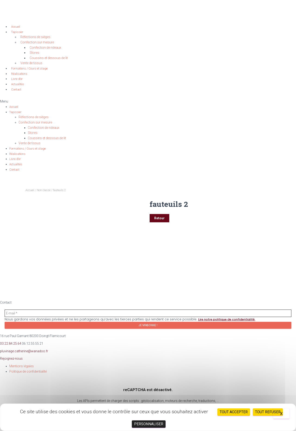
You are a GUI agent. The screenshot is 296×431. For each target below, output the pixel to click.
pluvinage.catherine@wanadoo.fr (24, 351)
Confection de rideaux (45, 47)
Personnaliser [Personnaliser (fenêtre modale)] (148, 424)
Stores (34, 52)
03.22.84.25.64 (10, 343)
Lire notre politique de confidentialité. (226, 319)
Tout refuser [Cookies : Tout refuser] (268, 412)
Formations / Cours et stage (29, 68)
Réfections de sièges (35, 37)
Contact (16, 89)
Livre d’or (17, 79)
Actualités (17, 84)
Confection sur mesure (37, 42)
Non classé (43, 190)
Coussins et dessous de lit (49, 58)
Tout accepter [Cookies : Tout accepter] (234, 412)
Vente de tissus (31, 63)
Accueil (15, 26)
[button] (148, 101)
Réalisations (19, 73)
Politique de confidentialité (28, 371)
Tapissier (17, 32)
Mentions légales (21, 366)
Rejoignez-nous (11, 358)
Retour (159, 218)
